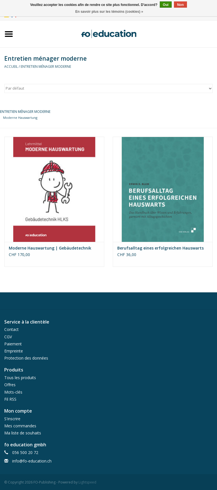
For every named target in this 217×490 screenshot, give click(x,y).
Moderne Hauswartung (20, 117)
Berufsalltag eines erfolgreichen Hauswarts (160, 248)
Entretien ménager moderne (46, 66)
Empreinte (13, 351)
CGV (8, 336)
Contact (11, 329)
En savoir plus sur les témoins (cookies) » (109, 12)
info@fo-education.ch (32, 461)
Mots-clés (13, 392)
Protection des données (26, 358)
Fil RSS (10, 399)
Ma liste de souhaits (22, 433)
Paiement (13, 344)
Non (180, 5)
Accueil (11, 66)
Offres (10, 384)
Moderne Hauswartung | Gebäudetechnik (50, 248)
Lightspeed (87, 482)
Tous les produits (20, 377)
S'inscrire (12, 418)
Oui (166, 5)
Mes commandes (20, 425)
